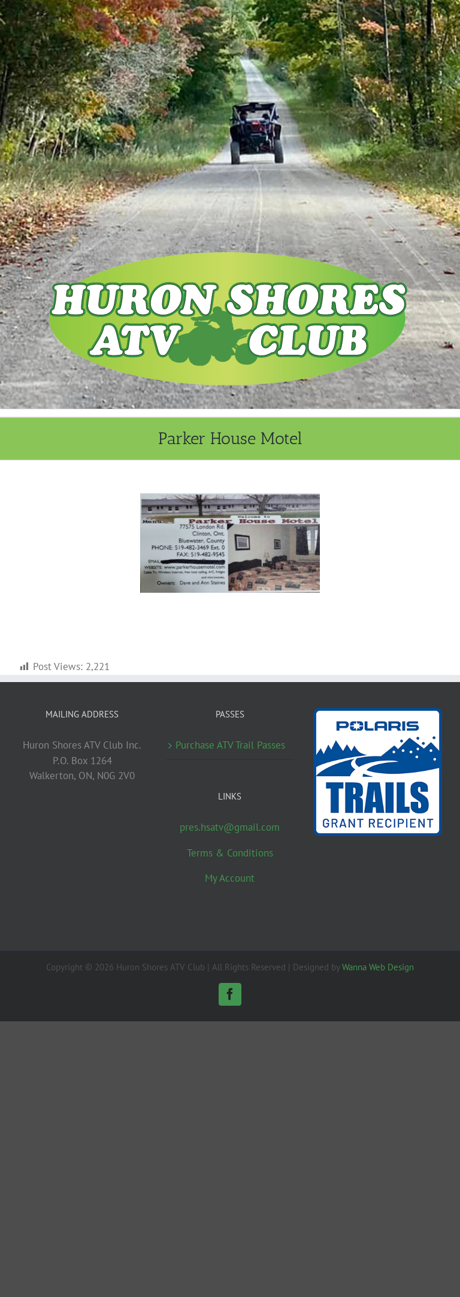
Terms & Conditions (230, 852)
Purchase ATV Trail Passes (230, 745)
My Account (230, 878)
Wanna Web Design (378, 967)
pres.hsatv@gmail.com (230, 827)
